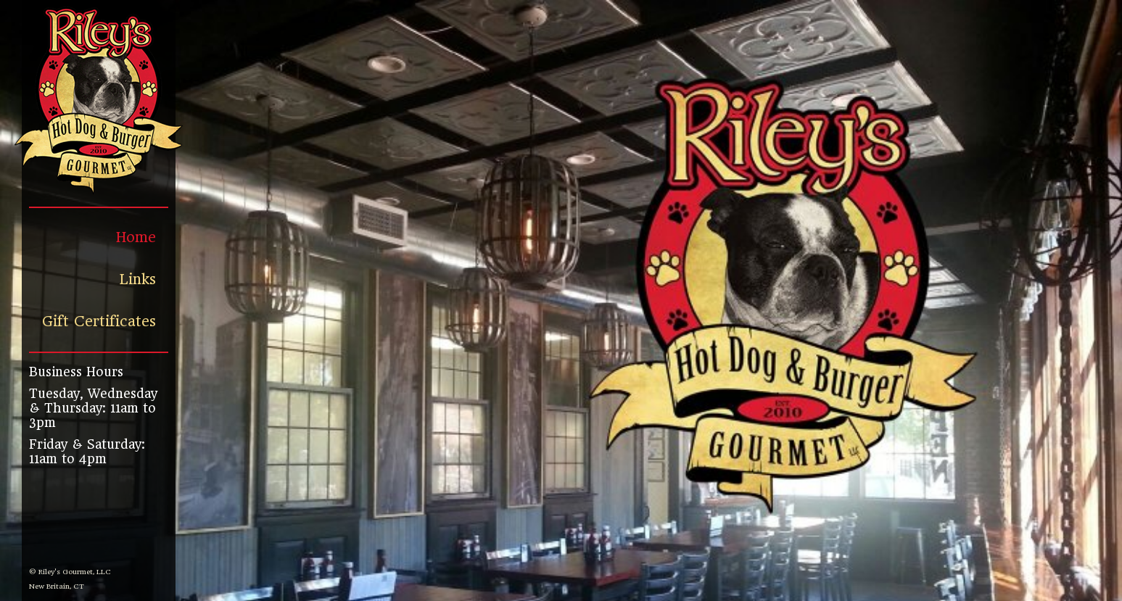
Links (138, 279)
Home (136, 237)
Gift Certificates (99, 321)
